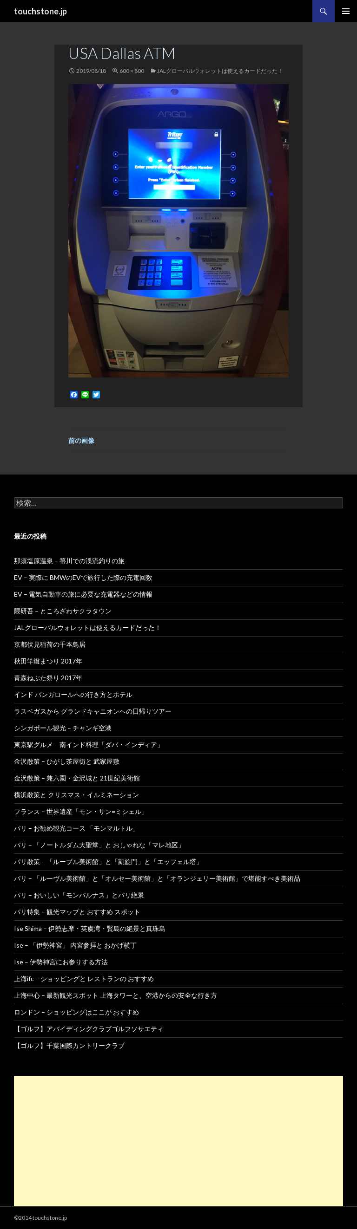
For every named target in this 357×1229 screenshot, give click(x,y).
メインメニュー (346, 11)
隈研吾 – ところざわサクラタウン (63, 611)
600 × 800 (131, 70)
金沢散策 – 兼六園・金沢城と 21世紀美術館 (77, 778)
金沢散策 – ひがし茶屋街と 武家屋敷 (66, 761)
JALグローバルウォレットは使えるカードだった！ (220, 70)
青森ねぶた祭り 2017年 (48, 678)
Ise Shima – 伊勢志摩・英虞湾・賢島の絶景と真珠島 (89, 928)
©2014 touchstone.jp (40, 1217)
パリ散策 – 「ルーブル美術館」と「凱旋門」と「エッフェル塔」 (108, 861)
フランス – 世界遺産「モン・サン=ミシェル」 (81, 811)
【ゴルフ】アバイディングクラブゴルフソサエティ (89, 1029)
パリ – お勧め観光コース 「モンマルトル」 (76, 828)
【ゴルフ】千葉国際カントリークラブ (69, 1045)
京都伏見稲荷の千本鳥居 (50, 644)
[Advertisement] (178, 1141)
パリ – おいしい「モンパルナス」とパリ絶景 (79, 895)
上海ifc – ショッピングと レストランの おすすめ (84, 978)
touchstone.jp (40, 11)
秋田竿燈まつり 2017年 (48, 661)
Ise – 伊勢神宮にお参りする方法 (61, 962)
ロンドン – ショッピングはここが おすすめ (76, 1012)
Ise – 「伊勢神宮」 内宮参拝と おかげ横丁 (75, 945)
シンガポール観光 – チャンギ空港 (63, 728)
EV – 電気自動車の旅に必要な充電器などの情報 (83, 594)
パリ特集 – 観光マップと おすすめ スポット (77, 912)
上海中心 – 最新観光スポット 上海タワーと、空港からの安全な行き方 (115, 995)
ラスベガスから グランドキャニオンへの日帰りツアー (93, 711)
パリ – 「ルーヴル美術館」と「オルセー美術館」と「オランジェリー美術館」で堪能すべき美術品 (157, 878)
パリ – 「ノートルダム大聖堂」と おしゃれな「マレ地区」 (99, 845)
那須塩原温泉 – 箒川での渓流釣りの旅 (69, 561)
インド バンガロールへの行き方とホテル (73, 694)
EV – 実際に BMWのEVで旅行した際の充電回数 (83, 577)
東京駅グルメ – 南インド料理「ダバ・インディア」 (89, 744)
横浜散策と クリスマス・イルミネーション (76, 795)
